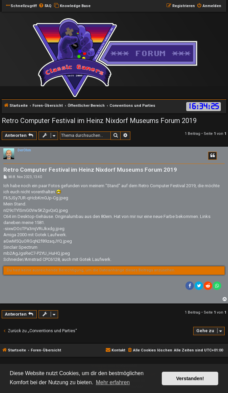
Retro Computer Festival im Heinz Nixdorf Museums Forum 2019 (99, 121)
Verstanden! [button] (190, 378)
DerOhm (24, 150)
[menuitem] (45, 6)
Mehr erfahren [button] (113, 382)
